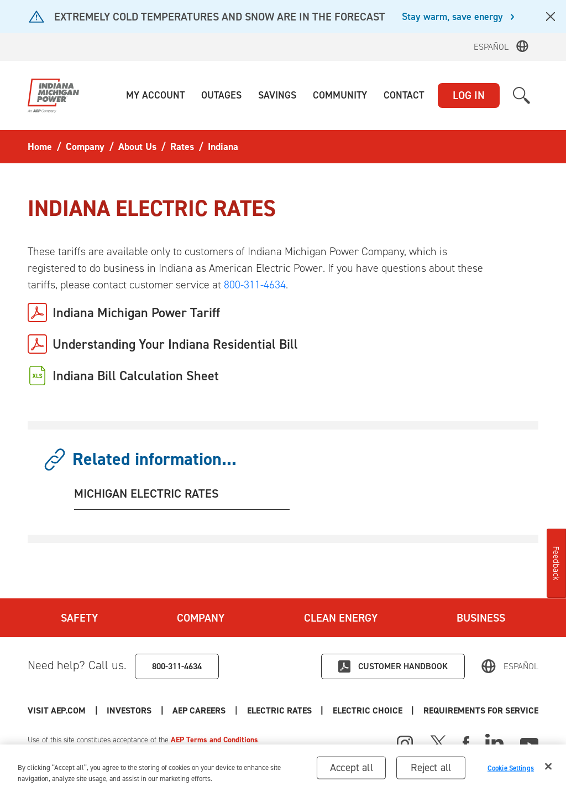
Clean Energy (341, 618)
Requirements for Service (480, 710)
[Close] (548, 766)
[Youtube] (529, 742)
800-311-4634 (255, 284)
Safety (79, 618)
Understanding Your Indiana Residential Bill (175, 344)
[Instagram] (405, 744)
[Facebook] (466, 742)
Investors (129, 710)
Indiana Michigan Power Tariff (136, 313)
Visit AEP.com (57, 710)
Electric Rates (279, 710)
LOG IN (469, 95)
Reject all (431, 767)
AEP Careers (199, 710)
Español (491, 47)
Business (481, 618)
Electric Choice (367, 710)
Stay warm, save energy (452, 17)
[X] (438, 742)
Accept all (351, 767)
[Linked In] (494, 742)
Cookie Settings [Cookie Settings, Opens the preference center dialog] (511, 768)
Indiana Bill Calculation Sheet (136, 376)
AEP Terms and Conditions (214, 740)
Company (200, 618)
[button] (155, 95)
